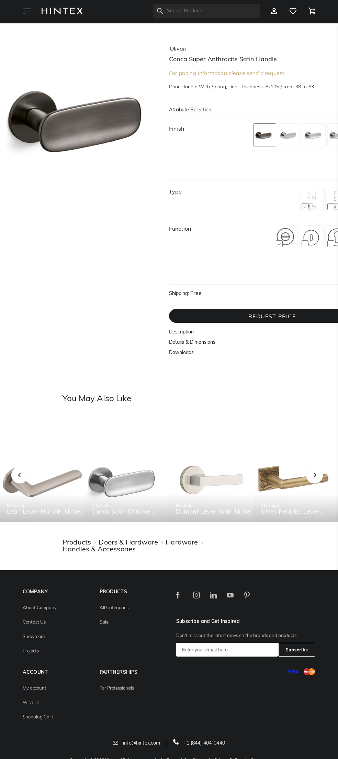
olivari (178, 49)
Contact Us (34, 622)
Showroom (34, 637)
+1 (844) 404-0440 (199, 743)
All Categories (114, 608)
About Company (40, 608)
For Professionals (117, 688)
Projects (31, 651)
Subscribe (296, 650)
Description (181, 332)
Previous (28, 482)
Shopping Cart (38, 717)
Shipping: (179, 293)
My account (34, 688)
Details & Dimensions (192, 342)
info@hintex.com (136, 743)
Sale (104, 622)
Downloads (181, 352)
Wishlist (31, 703)
